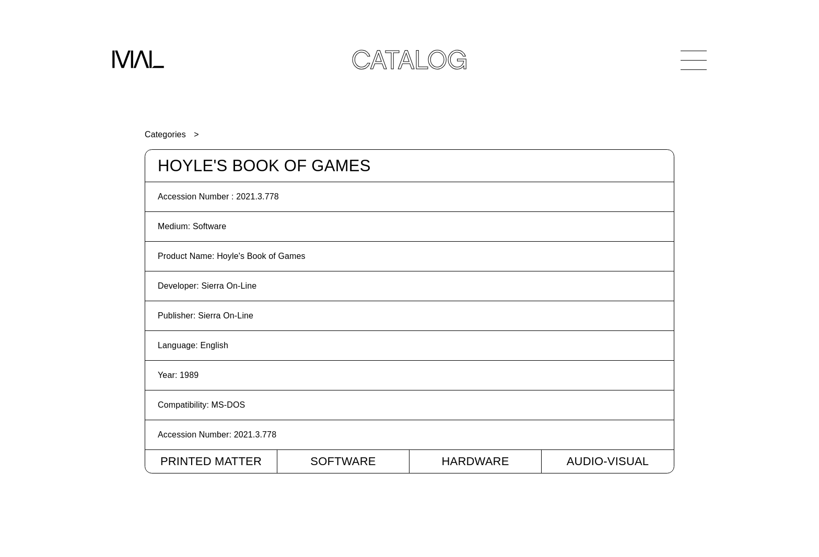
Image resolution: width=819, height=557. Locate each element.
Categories (165, 134)
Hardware (475, 461)
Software (343, 461)
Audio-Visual (608, 461)
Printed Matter (211, 461)
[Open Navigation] (694, 60)
